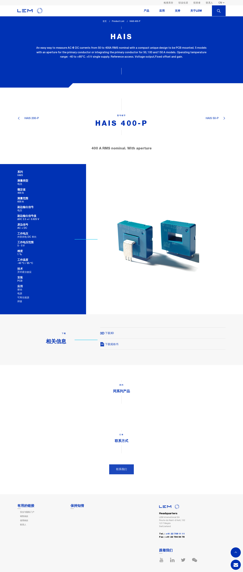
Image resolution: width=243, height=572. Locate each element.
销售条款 (24, 516)
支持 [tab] (177, 10)
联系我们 (121, 469)
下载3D (107, 333)
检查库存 (168, 2)
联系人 (209, 2)
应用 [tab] (162, 10)
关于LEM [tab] (196, 10)
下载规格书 (109, 344)
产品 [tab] (146, 10)
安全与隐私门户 (27, 512)
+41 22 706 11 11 (175, 534)
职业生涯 (183, 2)
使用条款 (24, 520)
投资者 (196, 2)
